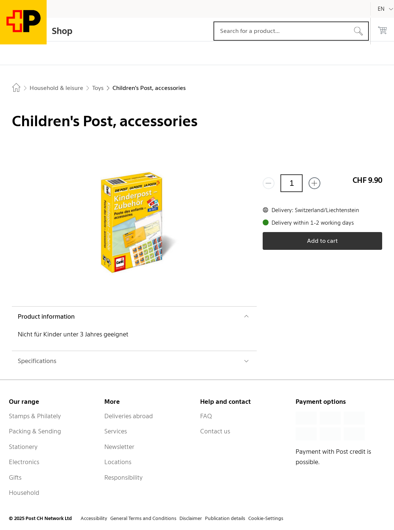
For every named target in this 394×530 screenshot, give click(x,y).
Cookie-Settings (265, 518)
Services (115, 431)
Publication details (225, 518)
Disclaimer (190, 518)
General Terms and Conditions (143, 518)
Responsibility (123, 477)
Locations (117, 462)
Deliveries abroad (128, 416)
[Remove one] (269, 183)
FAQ (206, 416)
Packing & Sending (35, 431)
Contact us (215, 431)
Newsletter (119, 446)
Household (24, 492)
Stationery (23, 446)
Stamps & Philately (35, 416)
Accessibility (94, 518)
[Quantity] (291, 183)
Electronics (24, 462)
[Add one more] (314, 183)
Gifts (15, 477)
